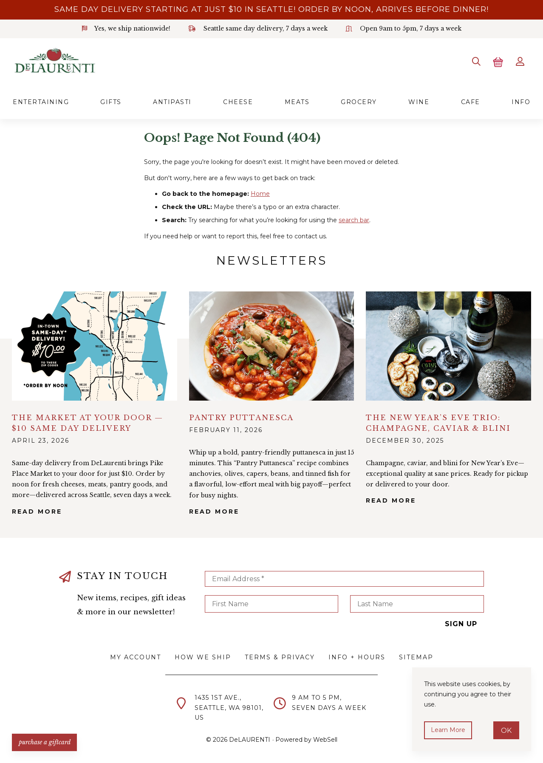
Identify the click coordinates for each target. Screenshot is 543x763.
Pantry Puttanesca (241, 417)
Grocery (359, 102)
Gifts (111, 102)
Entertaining (41, 102)
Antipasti (172, 102)
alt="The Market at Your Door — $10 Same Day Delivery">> (94, 346)
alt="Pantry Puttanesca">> (271, 346)
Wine (418, 102)
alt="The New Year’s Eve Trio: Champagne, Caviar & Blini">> (448, 346)
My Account (135, 657)
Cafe (470, 102)
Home (260, 194)
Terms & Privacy (280, 657)
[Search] (476, 62)
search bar (354, 220)
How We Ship (203, 657)
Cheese (238, 102)
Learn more (448, 730)
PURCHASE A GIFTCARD (45, 742)
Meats (297, 102)
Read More (37, 511)
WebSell (325, 739)
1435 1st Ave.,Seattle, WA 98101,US (229, 708)
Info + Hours (356, 657)
